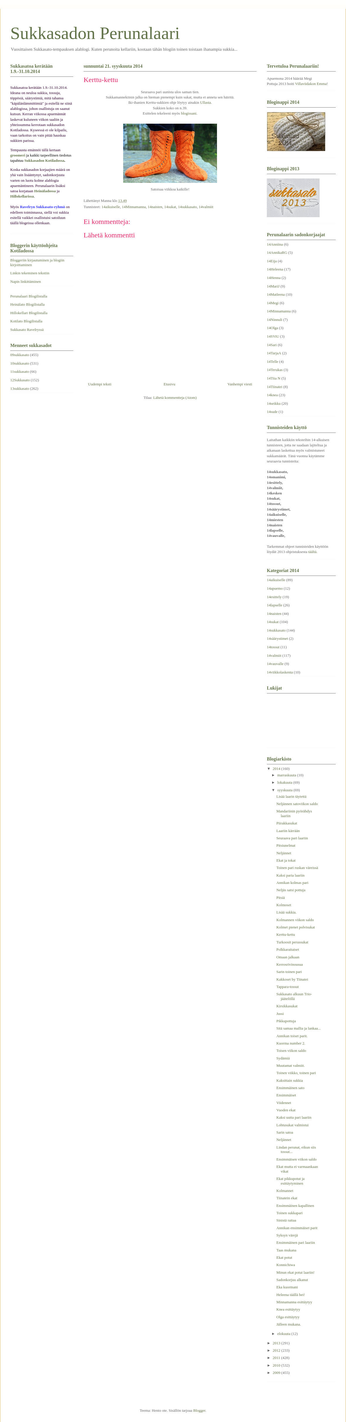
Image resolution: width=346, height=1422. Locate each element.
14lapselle (274, 605)
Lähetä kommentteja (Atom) (175, 397)
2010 (277, 1365)
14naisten (155, 207)
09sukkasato (19, 355)
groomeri (17, 155)
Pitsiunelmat (285, 845)
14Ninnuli (274, 319)
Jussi (280, 1013)
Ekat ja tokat (286, 860)
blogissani (188, 113)
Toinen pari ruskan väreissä (297, 867)
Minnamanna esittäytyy (294, 1302)
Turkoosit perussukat (292, 942)
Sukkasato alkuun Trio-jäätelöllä (294, 996)
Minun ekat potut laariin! (295, 1272)
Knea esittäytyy (288, 1309)
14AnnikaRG (277, 252)
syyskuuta (285, 790)
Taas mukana (286, 1250)
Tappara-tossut (287, 986)
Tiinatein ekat (286, 1198)
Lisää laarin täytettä (291, 796)
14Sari (272, 345)
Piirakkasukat (286, 823)
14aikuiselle (110, 207)
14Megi (273, 303)
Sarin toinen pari (289, 971)
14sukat (170, 207)
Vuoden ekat (285, 1110)
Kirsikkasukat (286, 1006)
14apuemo (275, 588)
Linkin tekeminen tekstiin (30, 273)
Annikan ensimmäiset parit (296, 1228)
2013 (277, 1343)
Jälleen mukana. (288, 1324)
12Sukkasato (20, 380)
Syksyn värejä (287, 1235)
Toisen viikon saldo (291, 1050)
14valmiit (206, 207)
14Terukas (275, 370)
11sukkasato (19, 371)
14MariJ (273, 286)
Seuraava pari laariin (292, 838)
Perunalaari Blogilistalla (28, 296)
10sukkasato (19, 363)
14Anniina (275, 244)
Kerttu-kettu (285, 934)
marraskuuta (287, 775)
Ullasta (205, 102)
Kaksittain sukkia (289, 1080)
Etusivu (169, 384)
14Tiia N (273, 378)
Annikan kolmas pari (292, 882)
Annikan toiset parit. (292, 1036)
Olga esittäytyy (287, 1317)
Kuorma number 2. (290, 1043)
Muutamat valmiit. (290, 1065)
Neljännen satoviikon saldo (297, 804)
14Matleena (276, 294)
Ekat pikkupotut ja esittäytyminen (290, 1180)
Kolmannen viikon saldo (295, 920)
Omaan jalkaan (287, 957)
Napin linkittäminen (25, 281)
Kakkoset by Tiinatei (292, 979)
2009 (277, 1372)
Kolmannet (284, 1190)
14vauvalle (275, 663)
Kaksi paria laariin (290, 875)
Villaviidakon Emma (311, 83)
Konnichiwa (285, 1265)
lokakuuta (285, 782)
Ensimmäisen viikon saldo (296, 1159)
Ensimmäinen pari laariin (295, 1242)
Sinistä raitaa (286, 1220)
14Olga (272, 328)
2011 (277, 1357)
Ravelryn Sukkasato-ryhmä (42, 207)
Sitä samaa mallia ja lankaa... (298, 1028)
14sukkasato (187, 207)
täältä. (312, 552)
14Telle (272, 361)
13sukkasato (19, 388)
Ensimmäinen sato (290, 1088)
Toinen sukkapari (289, 1213)
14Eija (272, 261)
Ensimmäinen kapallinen (295, 1205)
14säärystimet (277, 638)
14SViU (273, 336)
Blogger (199, 1410)
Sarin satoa (284, 1132)
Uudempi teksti (99, 384)
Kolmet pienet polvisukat (295, 927)
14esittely (274, 597)
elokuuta (284, 1333)
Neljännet (283, 853)
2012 (277, 1350)
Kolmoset (283, 905)
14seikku (274, 403)
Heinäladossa (45, 191)
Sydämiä (283, 1058)
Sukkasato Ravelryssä (27, 329)
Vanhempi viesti (240, 384)
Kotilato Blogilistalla (26, 321)
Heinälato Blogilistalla (27, 304)
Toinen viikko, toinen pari (296, 1073)
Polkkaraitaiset (287, 949)
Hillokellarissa (22, 196)
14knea (272, 395)
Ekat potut (284, 1257)
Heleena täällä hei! (290, 1294)
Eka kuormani (287, 1287)
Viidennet (283, 1102)
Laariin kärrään (288, 831)
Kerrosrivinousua (289, 964)
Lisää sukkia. (286, 912)
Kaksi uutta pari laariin (293, 1117)
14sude (272, 411)
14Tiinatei (274, 387)
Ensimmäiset (286, 1095)
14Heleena (275, 269)
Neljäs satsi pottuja (290, 890)
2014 (277, 768)
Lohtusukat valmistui (292, 1125)
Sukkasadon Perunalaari (95, 33)
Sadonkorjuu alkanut (292, 1280)
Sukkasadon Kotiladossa (44, 160)
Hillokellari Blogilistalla (29, 313)
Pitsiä (280, 897)
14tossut (273, 647)
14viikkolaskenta (280, 672)
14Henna (274, 277)
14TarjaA (274, 353)
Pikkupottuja (286, 1021)
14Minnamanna (134, 207)
